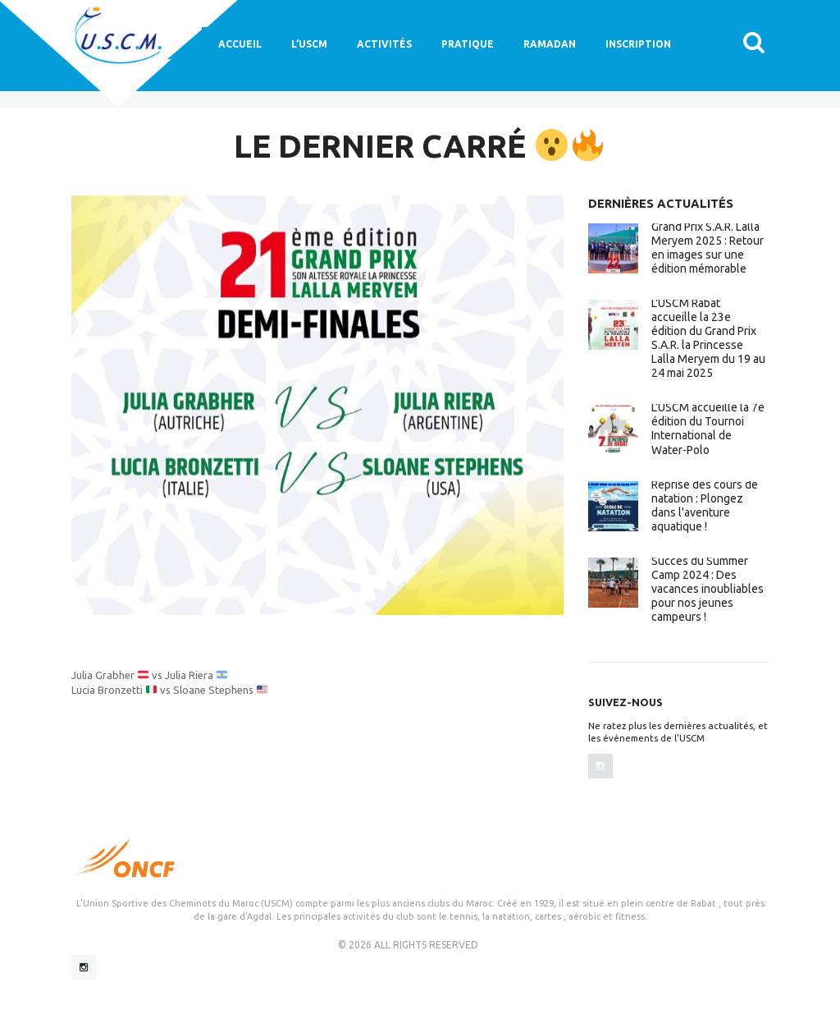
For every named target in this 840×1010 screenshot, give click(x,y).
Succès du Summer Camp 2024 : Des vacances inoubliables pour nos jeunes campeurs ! (707, 588)
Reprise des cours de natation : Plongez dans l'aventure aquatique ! (704, 505)
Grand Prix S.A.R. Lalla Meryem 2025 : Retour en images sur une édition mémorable (707, 247)
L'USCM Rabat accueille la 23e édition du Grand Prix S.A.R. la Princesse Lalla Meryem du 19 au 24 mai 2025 (708, 337)
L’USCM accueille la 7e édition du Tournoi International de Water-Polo (708, 428)
